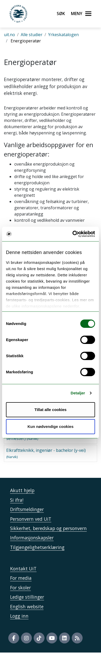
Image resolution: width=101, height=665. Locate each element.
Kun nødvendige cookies (50, 426)
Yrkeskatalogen (63, 34)
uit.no (9, 34)
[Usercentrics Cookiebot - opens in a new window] (72, 234)
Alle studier (31, 34)
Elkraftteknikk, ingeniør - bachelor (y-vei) (46, 453)
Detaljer (78, 393)
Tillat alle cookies (50, 409)
